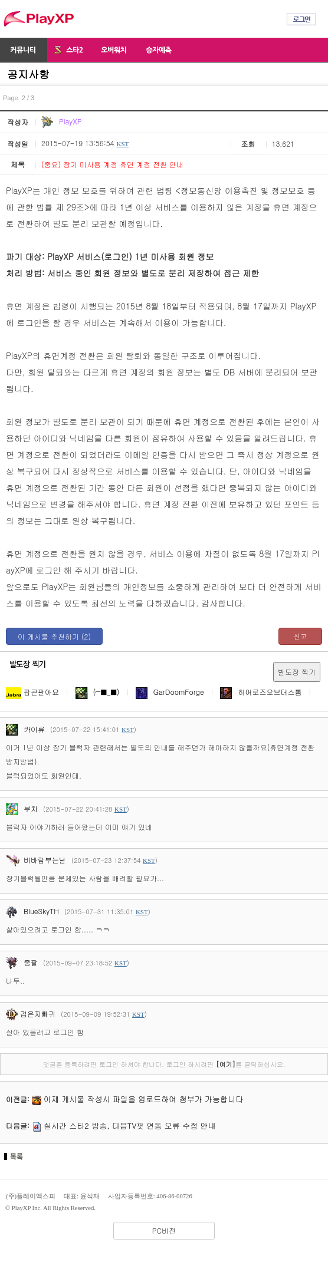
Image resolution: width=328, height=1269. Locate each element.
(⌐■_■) (98, 692)
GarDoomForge (170, 692)
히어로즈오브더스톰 (260, 692)
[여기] (225, 1064)
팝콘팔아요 (32, 692)
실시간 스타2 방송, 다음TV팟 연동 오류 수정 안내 (129, 1125)
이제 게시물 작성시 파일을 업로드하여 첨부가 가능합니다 (143, 1099)
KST (122, 143)
